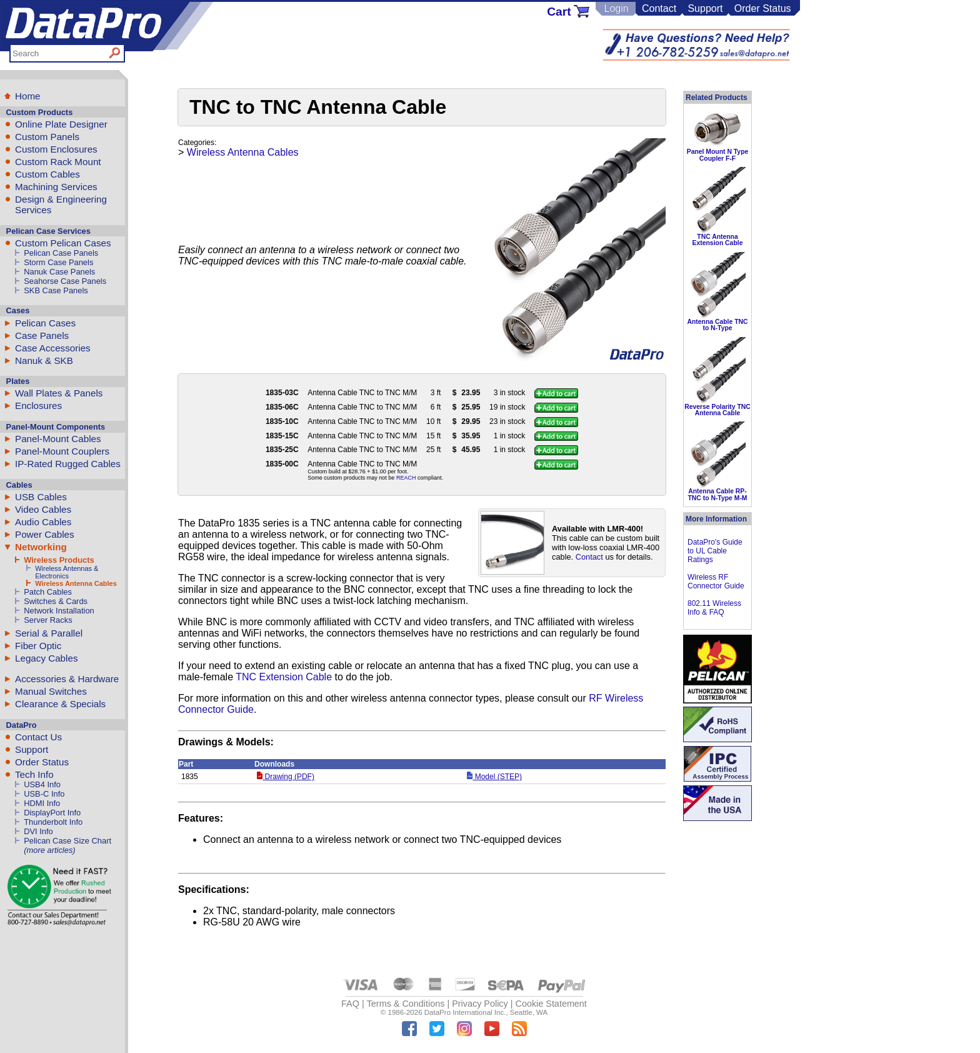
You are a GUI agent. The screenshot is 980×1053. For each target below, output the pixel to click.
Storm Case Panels (58, 262)
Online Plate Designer (61, 124)
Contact (659, 8)
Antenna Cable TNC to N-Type (718, 324)
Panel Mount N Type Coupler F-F (718, 154)
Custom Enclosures (56, 149)
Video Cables (43, 509)
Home (28, 96)
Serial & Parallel (48, 633)
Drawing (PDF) (285, 776)
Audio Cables (43, 521)
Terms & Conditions (406, 1004)
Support (705, 8)
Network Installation (59, 610)
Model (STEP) (494, 776)
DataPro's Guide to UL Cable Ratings (715, 551)
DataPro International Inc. (465, 1012)
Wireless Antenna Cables (76, 583)
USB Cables (41, 496)
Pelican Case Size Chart (67, 840)
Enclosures (38, 405)
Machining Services (56, 186)
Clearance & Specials (60, 703)
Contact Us (38, 737)
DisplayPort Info (52, 812)
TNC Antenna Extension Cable (717, 239)
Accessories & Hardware (67, 678)
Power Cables (44, 534)
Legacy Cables (46, 658)
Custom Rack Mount (58, 161)
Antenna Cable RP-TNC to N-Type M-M (717, 494)
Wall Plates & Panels (58, 393)
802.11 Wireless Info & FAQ (714, 608)
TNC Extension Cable (284, 677)
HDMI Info (42, 803)
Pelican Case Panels (61, 253)
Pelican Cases (45, 323)
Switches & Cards (56, 601)
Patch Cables (48, 592)
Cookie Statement (550, 1004)
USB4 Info (42, 784)
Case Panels (42, 335)
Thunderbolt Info (53, 822)
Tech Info (34, 774)
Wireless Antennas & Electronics (66, 572)
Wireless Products (59, 560)
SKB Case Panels (56, 290)
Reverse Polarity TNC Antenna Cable (717, 409)
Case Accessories (53, 348)
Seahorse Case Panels (65, 281)
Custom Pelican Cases (63, 243)
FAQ (350, 1004)
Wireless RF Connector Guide (716, 581)
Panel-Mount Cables (58, 438)
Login (616, 8)
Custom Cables (47, 174)
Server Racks (48, 620)
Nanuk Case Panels (59, 271)
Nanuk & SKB (44, 360)
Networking (41, 547)
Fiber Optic (38, 645)
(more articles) (49, 850)
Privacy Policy (480, 1004)
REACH (406, 478)
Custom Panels (47, 136)
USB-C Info (44, 794)
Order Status (762, 8)
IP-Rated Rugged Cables (68, 463)
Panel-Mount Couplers (62, 451)
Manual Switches (51, 691)
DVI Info (38, 831)
